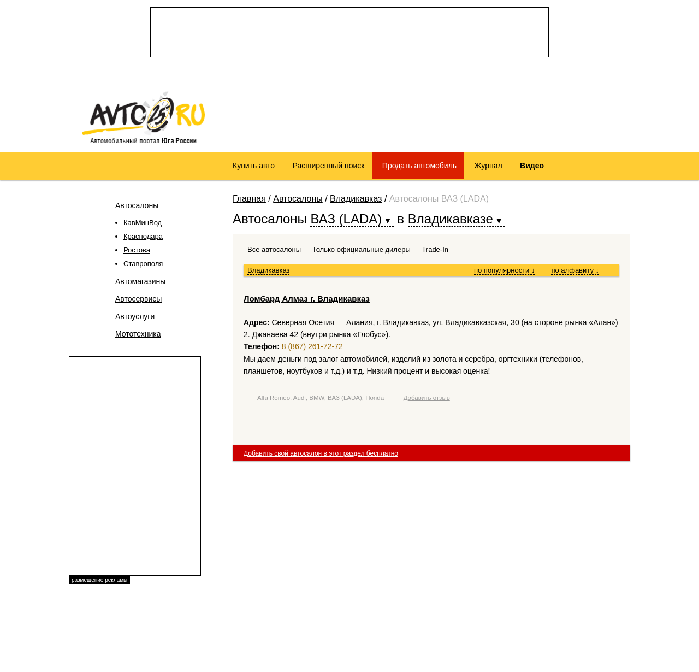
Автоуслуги (135, 316)
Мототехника (138, 333)
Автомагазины (140, 281)
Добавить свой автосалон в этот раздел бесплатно (321, 453)
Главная (249, 198)
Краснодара (143, 236)
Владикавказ (356, 198)
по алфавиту (575, 270)
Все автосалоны (274, 249)
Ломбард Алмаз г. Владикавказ (307, 298)
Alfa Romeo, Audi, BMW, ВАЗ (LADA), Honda (320, 397)
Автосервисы (138, 298)
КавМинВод (142, 223)
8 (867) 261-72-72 (312, 346)
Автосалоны (136, 205)
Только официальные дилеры (361, 249)
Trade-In (435, 249)
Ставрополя (143, 264)
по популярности (504, 270)
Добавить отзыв (427, 397)
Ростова (136, 250)
